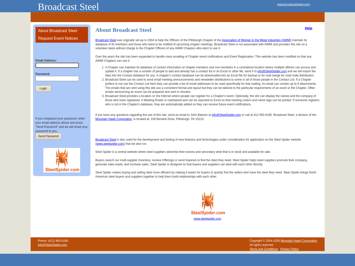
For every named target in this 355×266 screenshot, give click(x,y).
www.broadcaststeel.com (293, 4)
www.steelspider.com (110, 143)
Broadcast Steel (68, 6)
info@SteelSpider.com (272, 71)
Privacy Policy (289, 249)
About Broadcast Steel (57, 31)
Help (308, 28)
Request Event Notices (58, 38)
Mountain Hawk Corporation (113, 119)
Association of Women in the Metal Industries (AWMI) (256, 40)
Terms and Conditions (263, 249)
